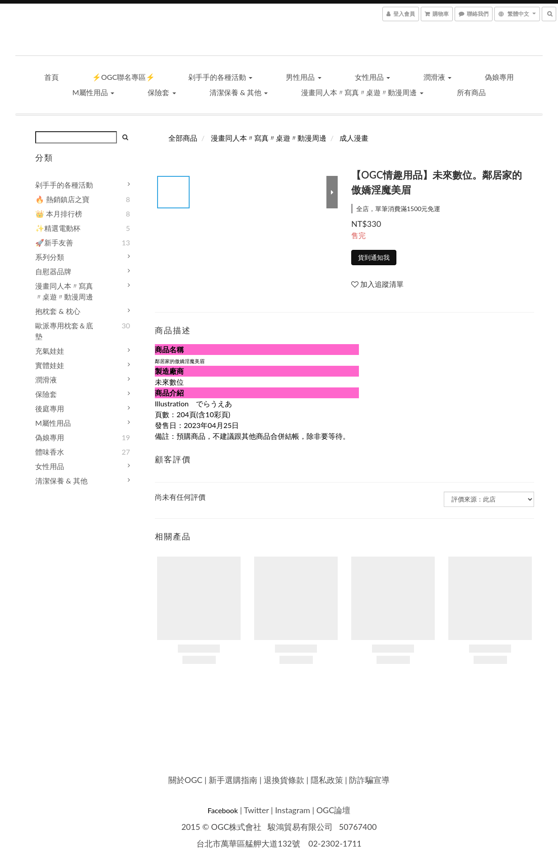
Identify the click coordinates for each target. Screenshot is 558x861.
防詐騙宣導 (369, 780)
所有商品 (471, 92)
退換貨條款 (284, 780)
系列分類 (49, 257)
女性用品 (372, 77)
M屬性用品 (93, 92)
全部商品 (182, 138)
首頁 (51, 77)
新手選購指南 (233, 780)
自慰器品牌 (53, 271)
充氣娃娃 (49, 350)
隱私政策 (327, 780)
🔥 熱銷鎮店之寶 (62, 199)
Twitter (256, 810)
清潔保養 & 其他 (238, 92)
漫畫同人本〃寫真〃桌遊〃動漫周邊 (362, 92)
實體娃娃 (49, 365)
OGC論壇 (333, 810)
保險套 (162, 92)
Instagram (292, 810)
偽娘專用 (499, 77)
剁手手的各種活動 (220, 77)
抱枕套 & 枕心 (57, 311)
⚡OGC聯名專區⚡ (123, 77)
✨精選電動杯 (57, 228)
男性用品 (303, 77)
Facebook (223, 810)
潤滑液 (437, 77)
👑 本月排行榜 (58, 213)
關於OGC (185, 780)
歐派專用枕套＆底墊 (64, 331)
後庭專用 (49, 408)
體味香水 (49, 451)
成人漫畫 (353, 138)
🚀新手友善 (54, 242)
